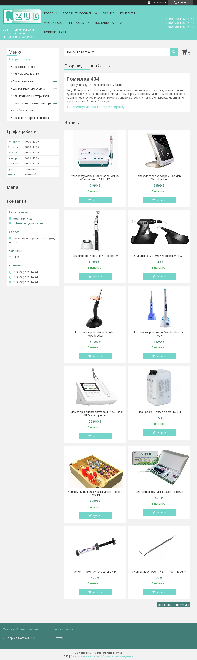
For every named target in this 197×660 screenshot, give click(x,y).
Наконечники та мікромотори (32, 103)
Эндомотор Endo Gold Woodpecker (95, 255)
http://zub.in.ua (22, 219)
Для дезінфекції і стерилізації (31, 96)
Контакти (127, 13)
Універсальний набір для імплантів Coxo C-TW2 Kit (95, 493)
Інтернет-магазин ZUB (20, 638)
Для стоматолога (24, 66)
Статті (58, 638)
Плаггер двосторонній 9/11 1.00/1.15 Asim (159, 571)
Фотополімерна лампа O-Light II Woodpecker (95, 333)
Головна (50, 13)
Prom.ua (117, 652)
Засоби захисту (23, 110)
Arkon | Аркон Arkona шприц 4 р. (95, 571)
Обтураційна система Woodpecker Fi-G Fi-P (159, 255)
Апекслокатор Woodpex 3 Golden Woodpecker (159, 177)
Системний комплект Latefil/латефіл (159, 491)
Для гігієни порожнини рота (31, 118)
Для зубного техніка (26, 74)
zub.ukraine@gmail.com (28, 223)
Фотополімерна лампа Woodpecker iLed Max (159, 333)
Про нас (108, 13)
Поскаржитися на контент (85, 656)
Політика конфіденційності (118, 656)
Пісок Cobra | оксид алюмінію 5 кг (159, 412)
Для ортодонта (23, 81)
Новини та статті (57, 32)
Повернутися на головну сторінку (97, 107)
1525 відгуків (159, 2)
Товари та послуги (77, 13)
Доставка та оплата (110, 23)
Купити (97, 200)
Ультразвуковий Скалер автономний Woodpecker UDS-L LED (95, 177)
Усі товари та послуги (172, 604)
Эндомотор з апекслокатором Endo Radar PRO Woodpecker (95, 413)
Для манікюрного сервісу (29, 88)
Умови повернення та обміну (66, 23)
